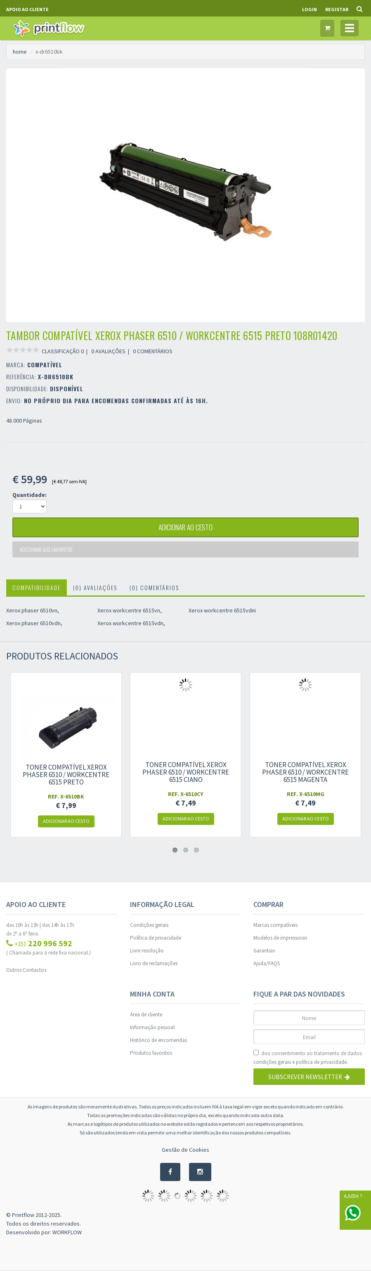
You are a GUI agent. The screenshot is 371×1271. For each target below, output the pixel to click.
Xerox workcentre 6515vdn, (131, 624)
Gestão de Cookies (185, 1151)
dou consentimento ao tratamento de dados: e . (308, 1059)
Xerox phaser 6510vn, (32, 611)
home (20, 51)
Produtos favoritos (151, 1054)
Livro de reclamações (153, 964)
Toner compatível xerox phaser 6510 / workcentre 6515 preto (66, 776)
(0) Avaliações (95, 588)
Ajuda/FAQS (266, 964)
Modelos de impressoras (280, 939)
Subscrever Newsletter (309, 1078)
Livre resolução (147, 951)
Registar (336, 9)
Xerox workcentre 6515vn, (129, 611)
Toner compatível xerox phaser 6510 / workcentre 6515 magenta (305, 773)
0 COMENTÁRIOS (153, 351)
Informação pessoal (152, 1028)
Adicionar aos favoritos (47, 550)
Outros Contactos (26, 971)
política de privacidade (321, 1063)
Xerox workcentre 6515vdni (222, 611)
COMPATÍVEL (44, 364)
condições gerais (272, 1063)
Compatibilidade (36, 588)
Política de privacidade (155, 939)
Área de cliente (146, 1015)
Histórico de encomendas (158, 1041)
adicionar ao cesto (185, 527)
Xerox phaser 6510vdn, (34, 624)
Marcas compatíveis (275, 926)
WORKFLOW (67, 1233)
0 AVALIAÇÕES (108, 351)
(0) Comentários (154, 588)
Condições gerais (149, 926)
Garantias (264, 951)
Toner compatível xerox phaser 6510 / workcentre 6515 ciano (185, 773)
